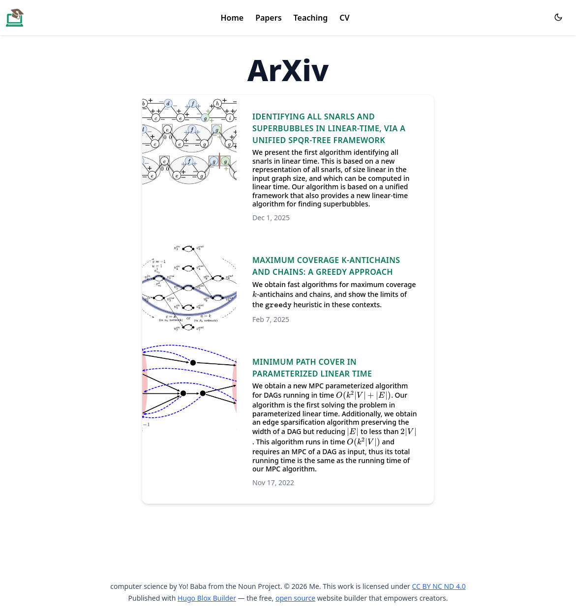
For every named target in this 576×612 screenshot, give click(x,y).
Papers (268, 17)
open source (295, 598)
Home (231, 17)
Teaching (311, 17)
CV (344, 17)
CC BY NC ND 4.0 (439, 586)
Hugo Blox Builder (207, 598)
